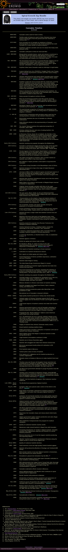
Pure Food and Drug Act (11, 533)
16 (45, 404)
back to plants (29, 546)
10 (36, 106)
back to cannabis (38, 546)
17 (49, 455)
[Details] (35, 79)
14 (52, 365)
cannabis (13, 12)
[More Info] (25, 74)
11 (25, 190)
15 (22, 387)
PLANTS (6, 12)
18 (42, 498)
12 (36, 246)
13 (50, 272)
